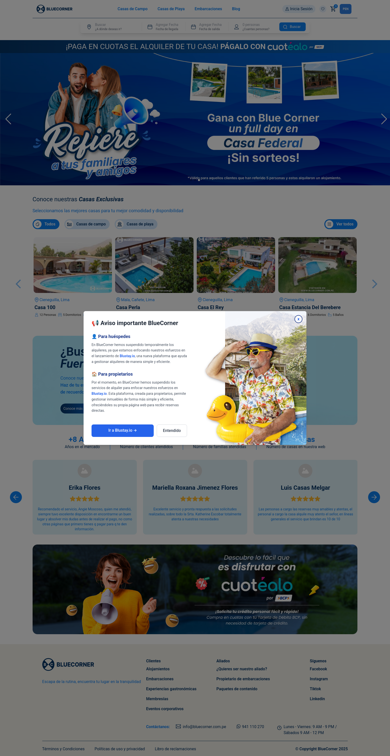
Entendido (172, 430)
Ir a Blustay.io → (122, 430)
